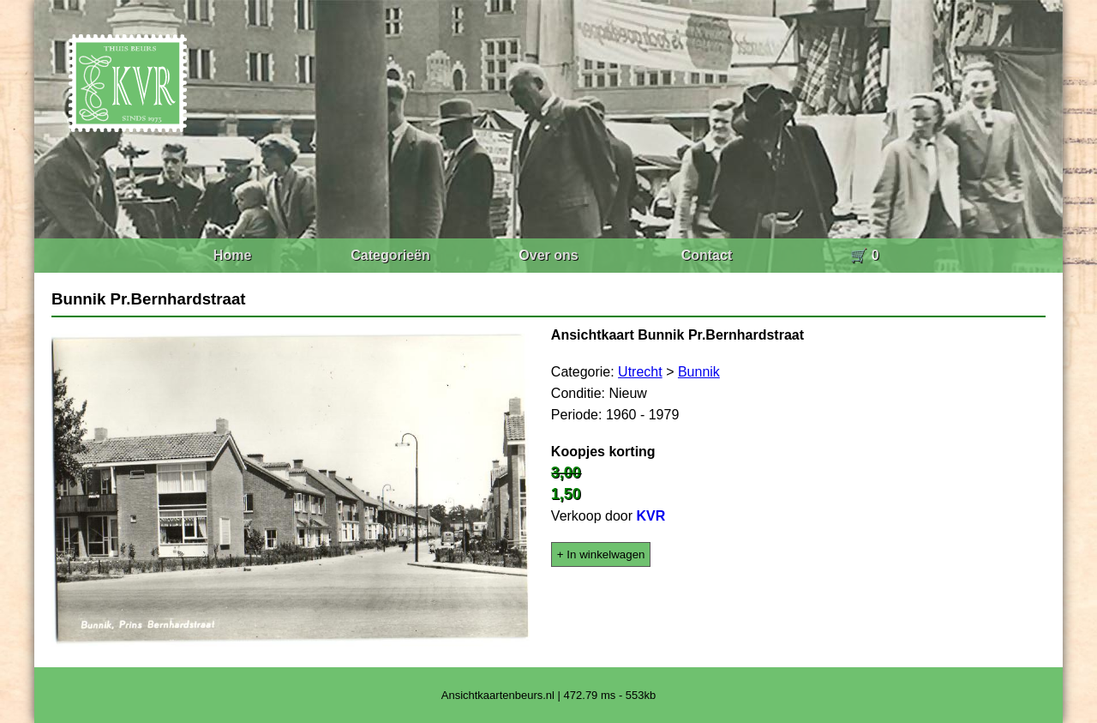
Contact (707, 255)
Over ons (548, 255)
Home (232, 255)
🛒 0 (864, 255)
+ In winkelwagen (601, 554)
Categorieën (390, 255)
